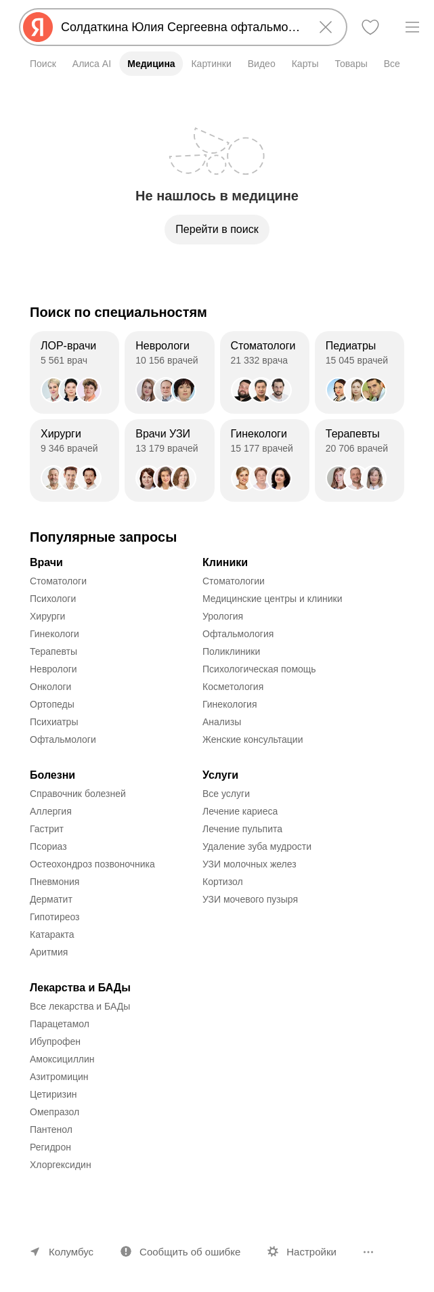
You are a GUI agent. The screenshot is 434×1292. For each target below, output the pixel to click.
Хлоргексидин (60, 1164)
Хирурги (47, 616)
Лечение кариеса (240, 811)
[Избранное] (370, 27)
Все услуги (226, 793)
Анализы (221, 721)
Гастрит (47, 828)
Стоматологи (58, 581)
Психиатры (54, 721)
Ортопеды (52, 704)
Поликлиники (231, 651)
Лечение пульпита (242, 828)
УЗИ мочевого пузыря (250, 899)
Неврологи (53, 669)
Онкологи (50, 686)
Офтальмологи (63, 739)
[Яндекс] (38, 27)
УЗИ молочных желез (249, 864)
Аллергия (51, 811)
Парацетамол (59, 1023)
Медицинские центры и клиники (272, 598)
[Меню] (412, 27)
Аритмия (49, 952)
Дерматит (51, 899)
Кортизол (222, 881)
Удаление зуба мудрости (256, 846)
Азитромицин (59, 1076)
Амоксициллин (62, 1059)
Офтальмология (238, 633)
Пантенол (51, 1129)
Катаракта (52, 934)
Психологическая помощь (259, 669)
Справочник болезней (78, 793)
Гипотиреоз (55, 916)
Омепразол (54, 1111)
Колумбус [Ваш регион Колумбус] (71, 1251)
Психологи (53, 598)
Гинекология (229, 704)
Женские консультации (252, 739)
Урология (222, 616)
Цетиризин (53, 1094)
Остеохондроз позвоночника (92, 864)
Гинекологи (54, 633)
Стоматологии (233, 581)
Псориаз (48, 846)
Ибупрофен (55, 1041)
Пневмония (54, 881)
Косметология (232, 686)
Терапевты (53, 651)
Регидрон (50, 1147)
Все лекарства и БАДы (80, 1006)
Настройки (311, 1251)
